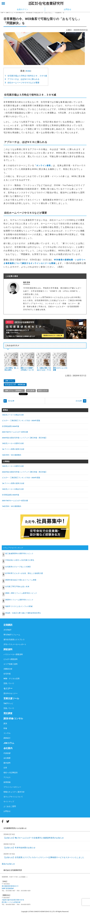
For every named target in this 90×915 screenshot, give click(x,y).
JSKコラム (9, 12)
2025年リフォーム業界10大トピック (19, 600)
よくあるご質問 (10, 806)
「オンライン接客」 (43, 165)
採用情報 (7, 782)
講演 (5, 723)
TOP (2, 12)
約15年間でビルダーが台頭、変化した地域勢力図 (24, 573)
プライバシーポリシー (12, 787)
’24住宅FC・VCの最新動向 (11, 455)
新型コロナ (42, 390)
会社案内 (8, 748)
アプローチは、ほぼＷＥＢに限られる (22, 79)
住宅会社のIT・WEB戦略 (15, 384)
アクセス (7, 777)
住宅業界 (31, 390)
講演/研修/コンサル (13, 718)
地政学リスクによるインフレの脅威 (18, 606)
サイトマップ (9, 802)
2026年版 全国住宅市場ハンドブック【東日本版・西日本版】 (24, 438)
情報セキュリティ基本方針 (14, 792)
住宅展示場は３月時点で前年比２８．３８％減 (26, 76)
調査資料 (8, 649)
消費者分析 (8, 669)
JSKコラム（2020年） (14, 390)
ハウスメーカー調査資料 (13, 654)
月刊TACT (7, 630)
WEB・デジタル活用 (11, 679)
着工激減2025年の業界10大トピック (19, 553)
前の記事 (11, 401)
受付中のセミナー (11, 693)
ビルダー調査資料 (11, 659)
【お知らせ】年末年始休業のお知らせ (19, 847)
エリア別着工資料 (11, 664)
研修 (5, 728)
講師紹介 (7, 738)
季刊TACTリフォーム (12, 635)
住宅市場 (7, 674)
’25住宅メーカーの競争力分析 (13, 443)
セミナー (8, 688)
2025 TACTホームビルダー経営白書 (15, 432)
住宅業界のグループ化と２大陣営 (18, 567)
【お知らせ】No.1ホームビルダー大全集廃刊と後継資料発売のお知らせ (34, 838)
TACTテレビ (8, 703)
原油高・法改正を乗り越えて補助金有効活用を (23, 613)
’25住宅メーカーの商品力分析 (13, 415)
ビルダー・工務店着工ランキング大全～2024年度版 (21, 420)
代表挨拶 (7, 753)
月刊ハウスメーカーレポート (15, 644)
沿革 (5, 768)
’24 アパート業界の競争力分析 (13, 449)
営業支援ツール (11, 698)
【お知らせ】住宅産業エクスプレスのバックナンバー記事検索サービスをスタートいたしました (44, 857)
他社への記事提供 (11, 773)
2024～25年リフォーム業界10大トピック (21, 593)
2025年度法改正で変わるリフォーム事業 (20, 580)
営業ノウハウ (9, 683)
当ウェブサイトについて (13, 797)
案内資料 (7, 763)
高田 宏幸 (26, 282)
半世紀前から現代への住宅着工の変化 (19, 560)
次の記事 (79, 401)
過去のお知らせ (8, 864)
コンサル (7, 733)
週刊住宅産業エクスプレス (14, 639)
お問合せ (7, 811)
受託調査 (8, 713)
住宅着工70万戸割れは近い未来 (17, 586)
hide (28, 71)
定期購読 (8, 625)
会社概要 (7, 758)
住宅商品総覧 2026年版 (10, 426)
